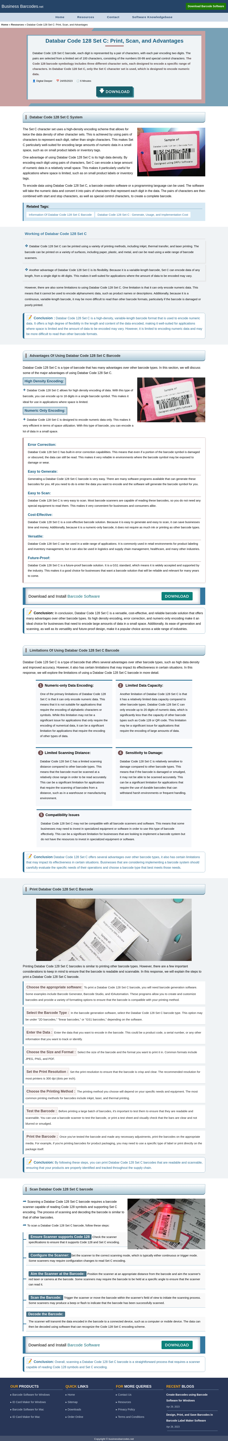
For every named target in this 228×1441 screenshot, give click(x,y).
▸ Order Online (74, 1415)
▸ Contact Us (123, 1393)
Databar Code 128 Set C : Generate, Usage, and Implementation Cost (143, 214)
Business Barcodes (20, 6)
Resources (84, 16)
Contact (113, 16)
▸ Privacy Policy (125, 1408)
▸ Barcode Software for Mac (27, 1408)
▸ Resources (123, 1401)
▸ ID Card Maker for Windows (28, 1401)
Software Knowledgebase (156, 16)
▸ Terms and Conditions (130, 1415)
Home (56, 16)
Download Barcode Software (205, 6)
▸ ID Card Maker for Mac (25, 1415)
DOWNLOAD (177, 595)
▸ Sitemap (72, 1401)
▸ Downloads (73, 1408)
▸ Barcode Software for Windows (30, 1393)
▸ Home (70, 1393)
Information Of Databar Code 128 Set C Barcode (60, 214)
